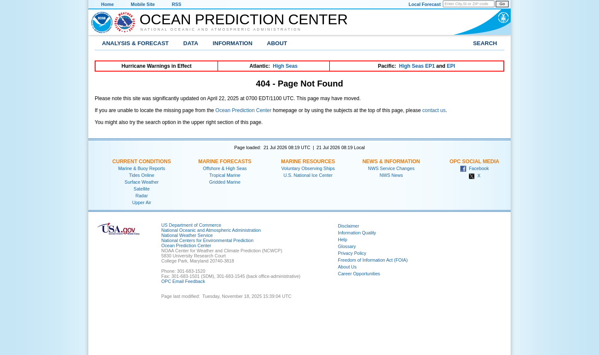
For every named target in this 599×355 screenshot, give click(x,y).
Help (342, 239)
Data (190, 43)
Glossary (347, 246)
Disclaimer (348, 225)
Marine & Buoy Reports (141, 168)
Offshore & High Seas (225, 168)
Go (502, 4)
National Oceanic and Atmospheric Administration (221, 29)
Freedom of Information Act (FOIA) (372, 260)
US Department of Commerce (191, 225)
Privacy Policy (352, 253)
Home (107, 4)
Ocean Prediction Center (244, 19)
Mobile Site (143, 4)
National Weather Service (187, 235)
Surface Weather (142, 182)
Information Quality (357, 232)
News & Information (391, 162)
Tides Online (141, 175)
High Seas (285, 66)
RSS (176, 4)
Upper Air (141, 202)
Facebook (474, 168)
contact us (434, 110)
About (277, 43)
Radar (141, 195)
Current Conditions (141, 162)
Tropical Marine (224, 175)
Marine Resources (308, 162)
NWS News (391, 175)
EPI (451, 66)
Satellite (142, 188)
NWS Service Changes (391, 168)
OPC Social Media (474, 162)
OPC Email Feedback (183, 281)
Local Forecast (425, 4)
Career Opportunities (359, 273)
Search (485, 43)
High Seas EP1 (417, 66)
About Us (347, 266)
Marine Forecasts (225, 162)
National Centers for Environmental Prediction (207, 240)
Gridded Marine (224, 182)
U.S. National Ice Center (308, 175)
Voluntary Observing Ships (308, 168)
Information (233, 43)
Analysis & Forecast (135, 43)
